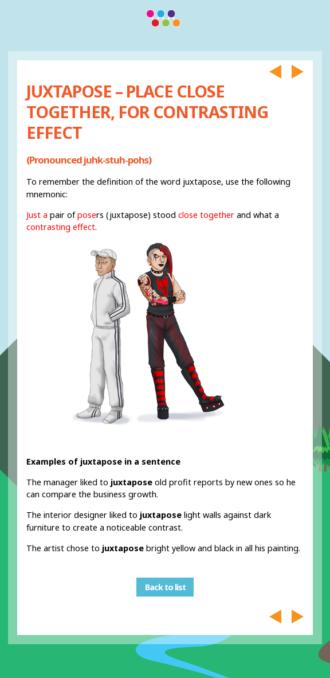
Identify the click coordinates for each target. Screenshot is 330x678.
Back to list (165, 587)
